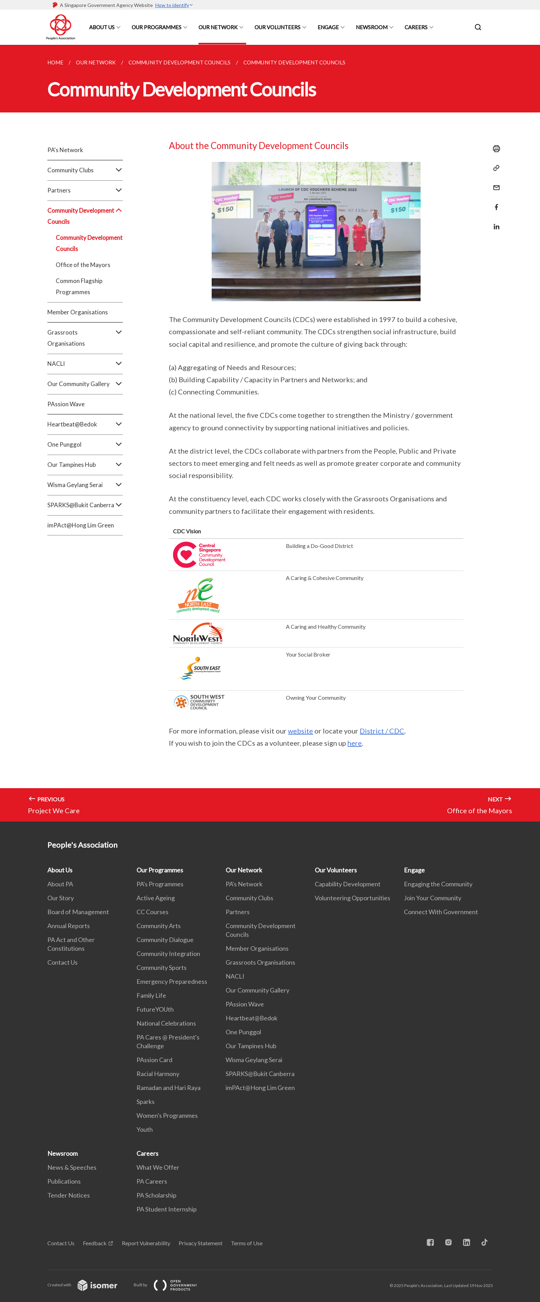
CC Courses (152, 912)
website (300, 731)
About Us (102, 27)
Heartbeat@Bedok (85, 424)
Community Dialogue (165, 939)
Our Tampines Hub (85, 464)
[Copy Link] (494, 168)
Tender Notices (68, 1195)
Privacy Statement (200, 1243)
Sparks (145, 1101)
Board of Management (78, 912)
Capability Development (348, 884)
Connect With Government (441, 912)
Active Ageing (155, 898)
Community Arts (158, 926)
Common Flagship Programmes (79, 286)
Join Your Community (432, 898)
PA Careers (151, 1181)
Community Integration (168, 953)
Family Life (151, 995)
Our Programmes (156, 27)
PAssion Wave (66, 404)
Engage (328, 27)
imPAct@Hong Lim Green (80, 525)
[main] (270, 433)
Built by (171, 1284)
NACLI (85, 363)
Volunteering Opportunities (352, 898)
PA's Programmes (159, 884)
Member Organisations (77, 312)
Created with (87, 1284)
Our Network (217, 27)
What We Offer (157, 1167)
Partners (85, 190)
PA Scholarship (156, 1195)
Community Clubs (85, 170)
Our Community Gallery (85, 384)
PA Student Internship (166, 1209)
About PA (60, 884)
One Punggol (85, 444)
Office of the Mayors (83, 264)
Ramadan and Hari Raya (168, 1087)
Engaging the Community (438, 884)
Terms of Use (247, 1243)
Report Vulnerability (146, 1243)
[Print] (494, 148)
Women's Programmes (167, 1115)
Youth (144, 1129)
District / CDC (382, 731)
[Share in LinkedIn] (494, 222)
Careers (416, 27)
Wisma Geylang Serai (85, 485)
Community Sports (161, 967)
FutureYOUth (155, 1009)
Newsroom (372, 27)
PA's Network (65, 150)
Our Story (60, 898)
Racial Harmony (157, 1073)
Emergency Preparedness (171, 981)
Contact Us (62, 962)
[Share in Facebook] (494, 202)
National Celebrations (166, 1023)
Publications (64, 1181)
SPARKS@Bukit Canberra (85, 505)
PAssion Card (154, 1060)
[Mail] (494, 183)
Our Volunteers (277, 27)
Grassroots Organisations (85, 338)
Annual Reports (68, 926)
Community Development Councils (85, 216)
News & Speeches (71, 1167)
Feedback (95, 1243)
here (354, 743)
